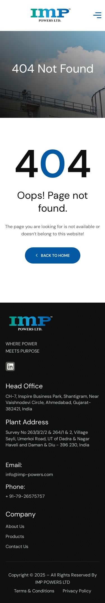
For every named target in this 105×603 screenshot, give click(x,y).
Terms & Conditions (34, 591)
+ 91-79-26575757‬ (25, 496)
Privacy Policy (77, 591)
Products (15, 536)
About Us (15, 526)
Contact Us (17, 546)
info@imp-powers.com (29, 474)
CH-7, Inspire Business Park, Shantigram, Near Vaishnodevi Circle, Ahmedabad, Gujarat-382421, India (52, 402)
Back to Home (53, 255)
